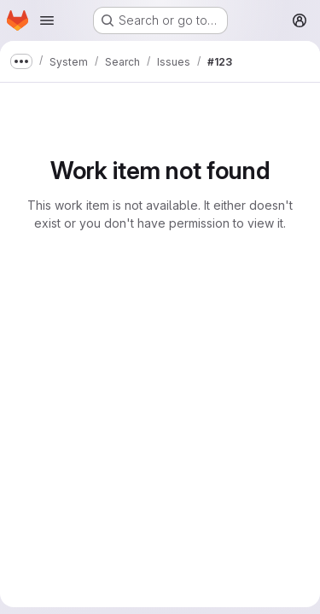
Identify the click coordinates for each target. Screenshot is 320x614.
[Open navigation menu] (47, 20)
